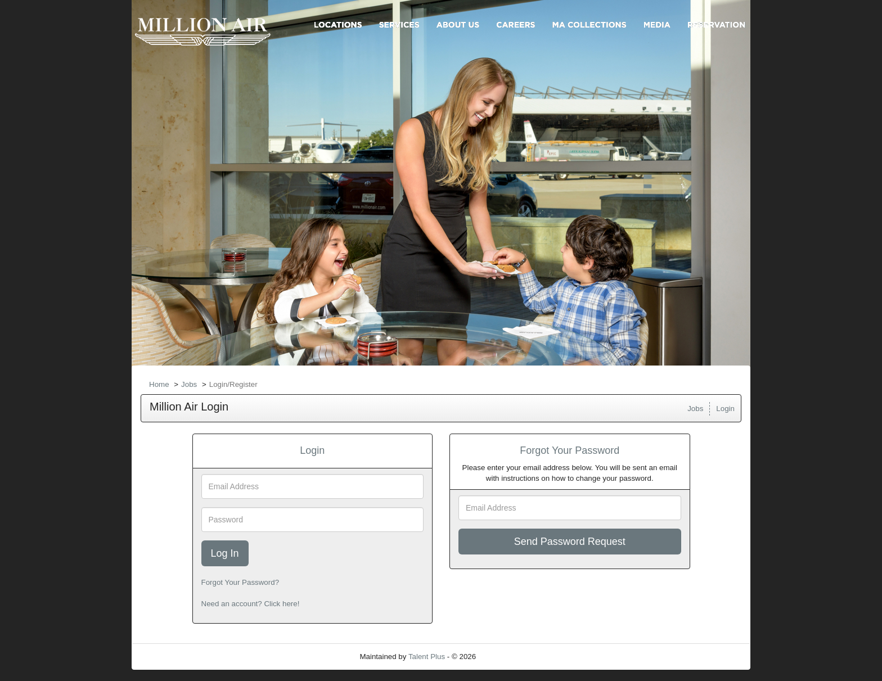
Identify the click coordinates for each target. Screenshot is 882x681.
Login (725, 408)
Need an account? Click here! (250, 603)
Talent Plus (426, 656)
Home (159, 384)
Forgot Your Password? (240, 582)
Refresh (509, 656)
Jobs (189, 384)
